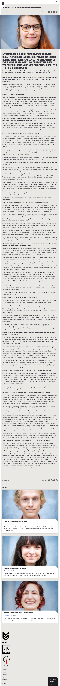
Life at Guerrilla (5, 480)
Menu (57, 2)
